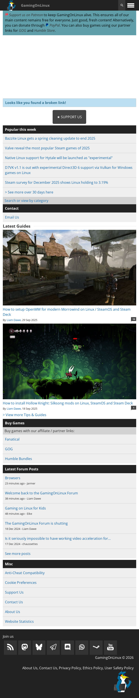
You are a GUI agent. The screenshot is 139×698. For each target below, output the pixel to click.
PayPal (52, 25)
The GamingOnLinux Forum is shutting (36, 523)
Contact (12, 208)
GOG (22, 30)
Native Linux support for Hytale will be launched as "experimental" (59, 157)
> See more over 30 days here (29, 192)
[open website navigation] (130, 5)
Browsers (12, 478)
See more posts (18, 553)
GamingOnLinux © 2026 (114, 657)
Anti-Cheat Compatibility (25, 572)
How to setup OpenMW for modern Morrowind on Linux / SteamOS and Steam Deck (69, 309)
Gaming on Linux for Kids (25, 508)
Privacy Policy (70, 668)
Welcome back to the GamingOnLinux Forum (41, 493)
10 (134, 319)
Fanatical (12, 439)
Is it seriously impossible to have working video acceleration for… (58, 538)
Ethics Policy (93, 668)
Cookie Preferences (21, 582)
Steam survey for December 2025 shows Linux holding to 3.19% (56, 182)
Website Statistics (19, 621)
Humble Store (44, 30)
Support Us (14, 592)
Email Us (12, 217)
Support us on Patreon (24, 15)
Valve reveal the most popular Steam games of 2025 (47, 148)
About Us (12, 611)
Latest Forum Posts (21, 469)
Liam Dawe (14, 320)
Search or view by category (26, 200)
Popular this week (20, 129)
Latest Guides (16, 226)
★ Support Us (69, 117)
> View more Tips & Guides (24, 414)
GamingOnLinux (35, 5)
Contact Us (14, 602)
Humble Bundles (18, 458)
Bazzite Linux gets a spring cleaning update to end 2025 (50, 138)
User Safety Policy (119, 668)
